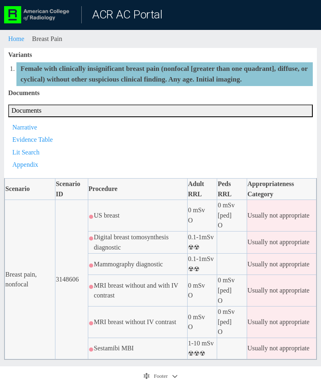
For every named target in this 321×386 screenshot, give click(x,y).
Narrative (24, 127)
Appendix (25, 164)
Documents (26, 110)
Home (16, 38)
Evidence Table (32, 139)
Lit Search (25, 152)
